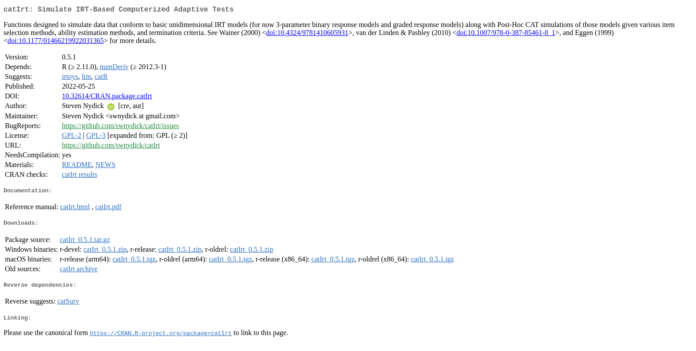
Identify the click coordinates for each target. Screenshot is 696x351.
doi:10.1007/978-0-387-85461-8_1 (505, 34)
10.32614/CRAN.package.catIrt (107, 97)
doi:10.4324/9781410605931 (307, 34)
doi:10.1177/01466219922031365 (56, 42)
